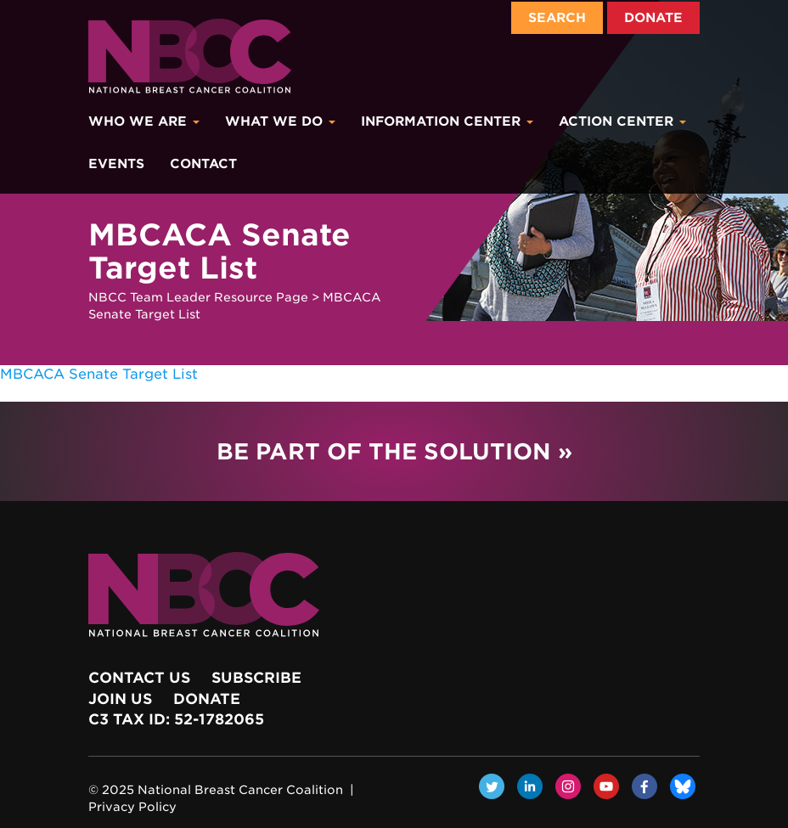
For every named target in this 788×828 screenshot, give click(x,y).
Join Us (120, 698)
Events (116, 164)
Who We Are (144, 121)
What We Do (280, 121)
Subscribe (256, 677)
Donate (653, 17)
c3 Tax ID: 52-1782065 (176, 719)
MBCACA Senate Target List (99, 374)
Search (557, 17)
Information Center (447, 121)
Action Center (622, 121)
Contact (203, 164)
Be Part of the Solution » (394, 451)
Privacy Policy (132, 807)
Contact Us (139, 677)
